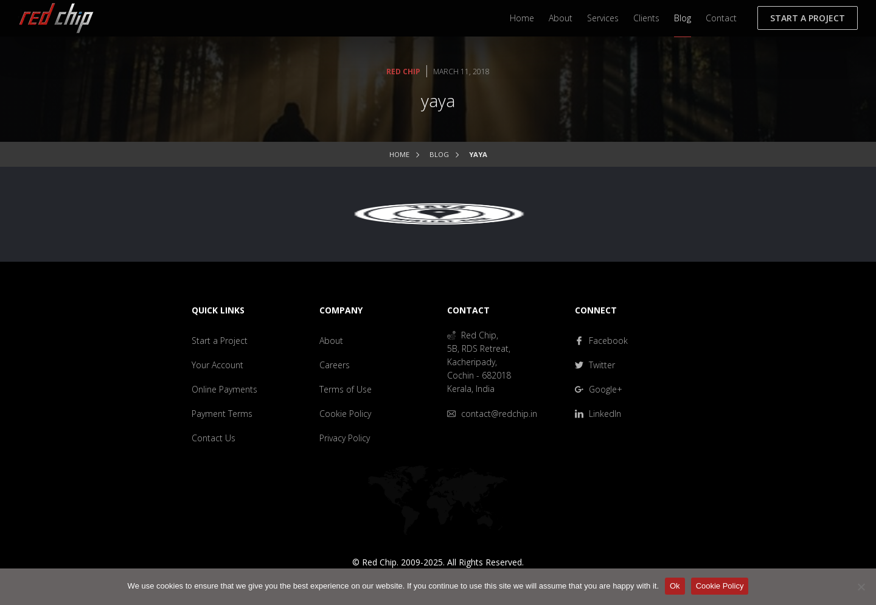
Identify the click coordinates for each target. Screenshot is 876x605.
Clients (646, 18)
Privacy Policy (344, 438)
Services (603, 18)
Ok (675, 585)
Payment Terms (222, 413)
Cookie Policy (345, 413)
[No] (861, 587)
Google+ (598, 389)
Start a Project (807, 18)
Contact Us (213, 438)
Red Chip (403, 71)
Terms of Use (345, 389)
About (560, 18)
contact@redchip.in (492, 413)
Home (522, 18)
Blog (682, 18)
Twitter (595, 365)
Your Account (217, 365)
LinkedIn (598, 413)
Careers (334, 365)
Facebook (601, 340)
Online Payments (224, 389)
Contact (721, 18)
